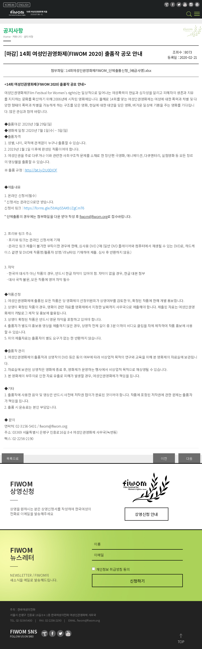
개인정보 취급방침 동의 (113, 569)
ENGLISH (24, 5)
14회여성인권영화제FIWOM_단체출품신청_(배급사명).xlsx (108, 70)
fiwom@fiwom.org (53, 426)
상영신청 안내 (146, 514)
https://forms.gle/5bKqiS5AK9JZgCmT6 (54, 208)
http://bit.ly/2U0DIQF (41, 170)
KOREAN (9, 5)
